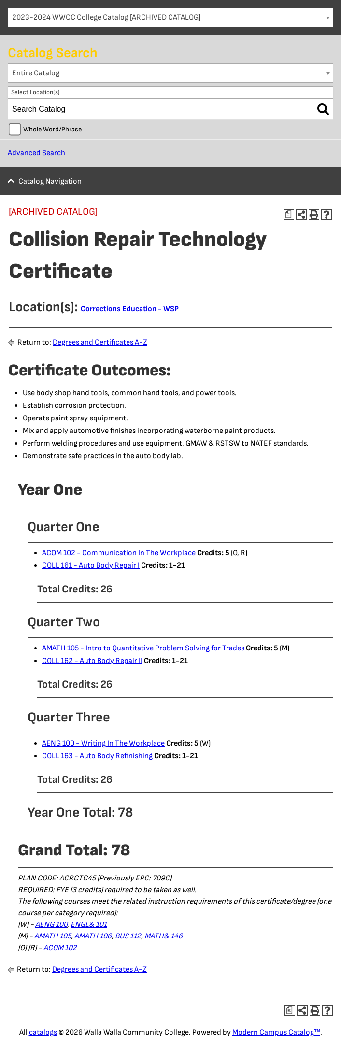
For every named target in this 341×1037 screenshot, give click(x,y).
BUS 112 (128, 936)
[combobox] (170, 17)
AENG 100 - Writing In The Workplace (103, 743)
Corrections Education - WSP (130, 309)
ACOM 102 (60, 947)
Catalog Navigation (50, 181)
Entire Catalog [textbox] (35, 73)
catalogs (43, 1032)
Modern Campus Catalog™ (276, 1032)
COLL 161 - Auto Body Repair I (91, 565)
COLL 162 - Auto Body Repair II (92, 660)
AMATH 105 (52, 936)
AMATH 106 (93, 936)
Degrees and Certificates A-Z (100, 342)
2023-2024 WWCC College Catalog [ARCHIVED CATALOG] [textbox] (106, 17)
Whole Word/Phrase (52, 129)
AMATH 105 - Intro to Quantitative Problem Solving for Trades (143, 648)
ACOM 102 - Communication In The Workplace (119, 553)
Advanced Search (36, 153)
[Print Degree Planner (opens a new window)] (289, 214)
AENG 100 (51, 924)
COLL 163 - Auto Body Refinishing (97, 756)
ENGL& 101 (89, 924)
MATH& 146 (163, 936)
